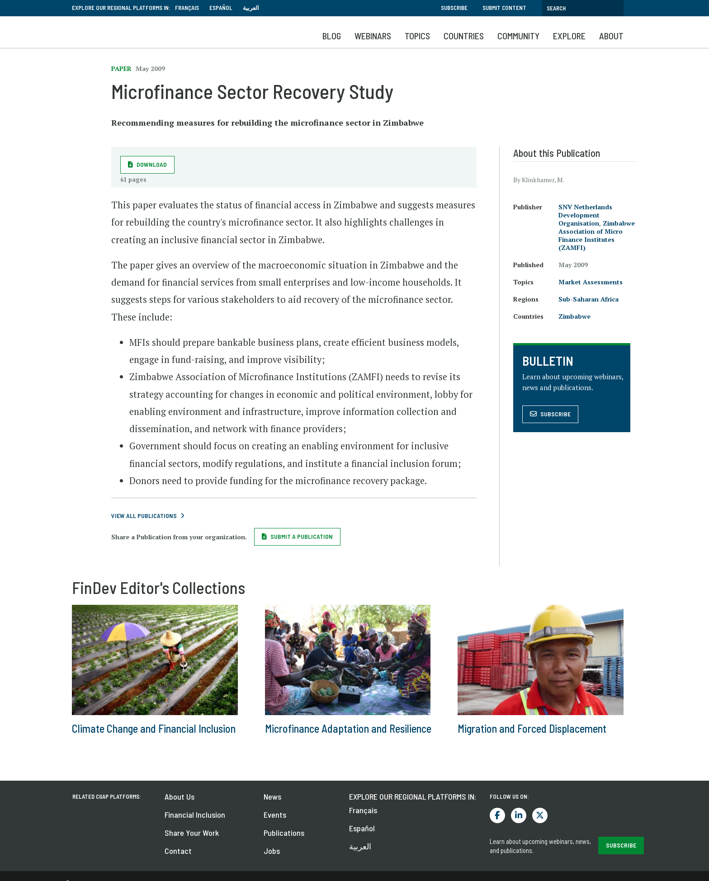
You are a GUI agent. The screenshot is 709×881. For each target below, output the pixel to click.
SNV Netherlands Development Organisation (585, 215)
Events (275, 815)
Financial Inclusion (195, 815)
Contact (178, 851)
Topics (417, 35)
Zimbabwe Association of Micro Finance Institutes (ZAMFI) (596, 235)
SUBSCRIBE (621, 845)
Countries (464, 35)
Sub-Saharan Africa (588, 299)
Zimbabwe (574, 316)
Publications (284, 833)
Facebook (497, 815)
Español (220, 7)
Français (187, 7)
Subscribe (454, 7)
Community (518, 35)
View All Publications (144, 515)
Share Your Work (192, 833)
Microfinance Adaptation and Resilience (348, 728)
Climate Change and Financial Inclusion (154, 728)
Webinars (372, 35)
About (611, 35)
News (272, 796)
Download (152, 164)
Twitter (540, 815)
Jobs (272, 851)
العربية (251, 7)
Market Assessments (590, 282)
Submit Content (504, 7)
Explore (569, 35)
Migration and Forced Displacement (532, 728)
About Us (179, 796)
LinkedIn (518, 815)
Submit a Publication (301, 536)
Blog (331, 35)
